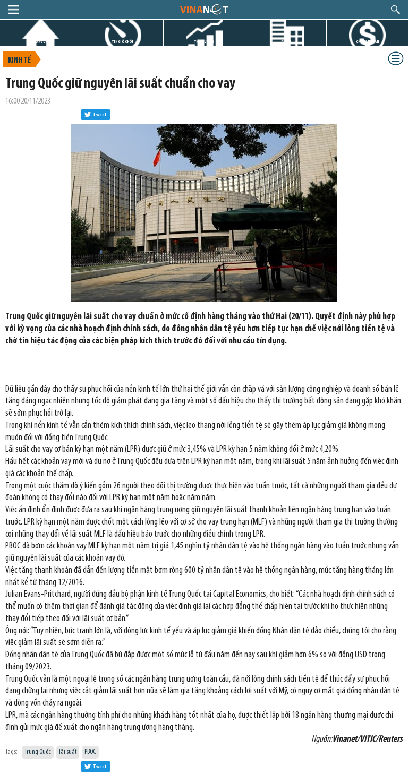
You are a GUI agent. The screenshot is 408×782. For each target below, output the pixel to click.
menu (13, 9)
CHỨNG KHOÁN (367, 41)
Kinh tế (19, 61)
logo (203, 9)
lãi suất (67, 752)
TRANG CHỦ (40, 41)
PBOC (90, 752)
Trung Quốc (37, 752)
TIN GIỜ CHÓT (122, 41)
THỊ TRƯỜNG (204, 41)
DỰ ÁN (286, 41)
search (395, 9)
